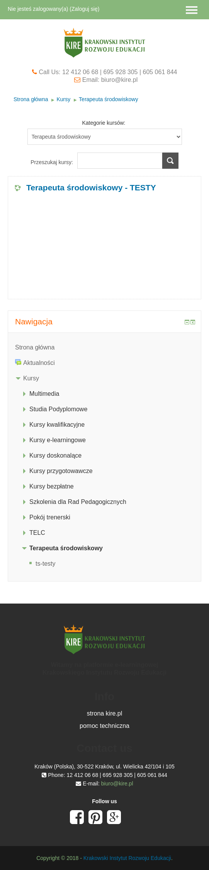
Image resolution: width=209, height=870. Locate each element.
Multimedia (44, 393)
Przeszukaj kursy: (53, 162)
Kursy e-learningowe (57, 440)
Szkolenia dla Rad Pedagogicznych (77, 502)
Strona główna (31, 99)
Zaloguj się (84, 9)
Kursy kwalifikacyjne (57, 424)
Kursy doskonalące (55, 455)
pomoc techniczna (104, 725)
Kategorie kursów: (103, 123)
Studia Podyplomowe (58, 409)
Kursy (63, 99)
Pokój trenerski (49, 517)
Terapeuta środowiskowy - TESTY (91, 187)
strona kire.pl (104, 713)
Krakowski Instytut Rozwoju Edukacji (127, 858)
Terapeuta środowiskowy (108, 99)
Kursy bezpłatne (51, 486)
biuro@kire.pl (117, 783)
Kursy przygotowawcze (61, 471)
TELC (37, 532)
